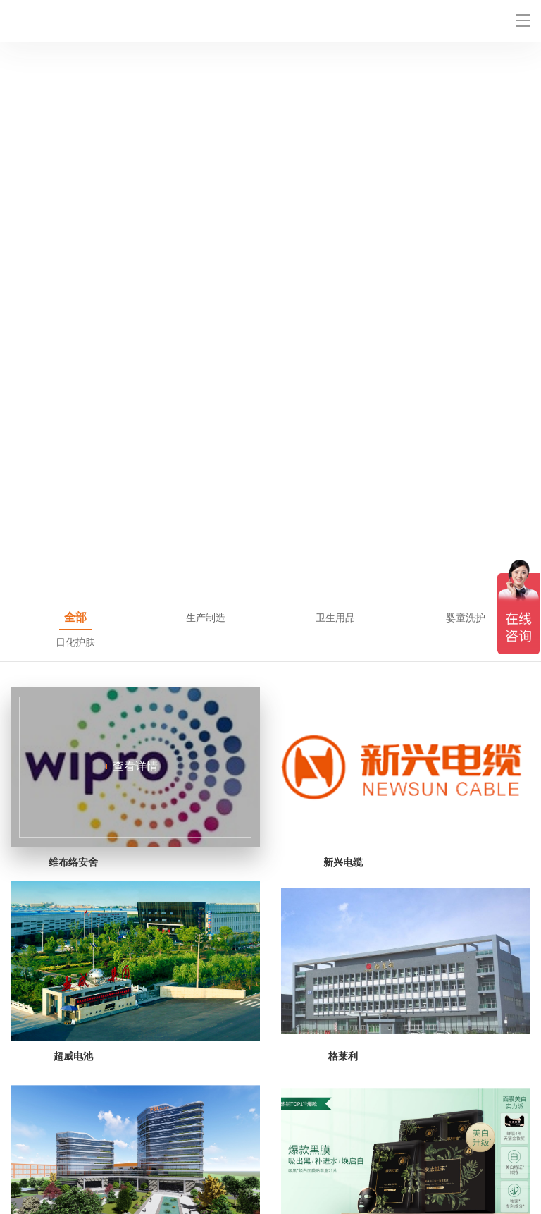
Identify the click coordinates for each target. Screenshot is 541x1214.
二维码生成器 (134, 1177)
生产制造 (205, 76)
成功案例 (420, 1133)
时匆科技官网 (191, 1177)
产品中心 (290, 1133)
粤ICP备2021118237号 (337, 1199)
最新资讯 (30, 1149)
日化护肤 (75, 101)
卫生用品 (335, 76)
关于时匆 (160, 1149)
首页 (20, 1133)
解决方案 (160, 1133)
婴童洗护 (465, 76)
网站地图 (27, 1177)
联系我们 (290, 1149)
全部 (75, 76)
